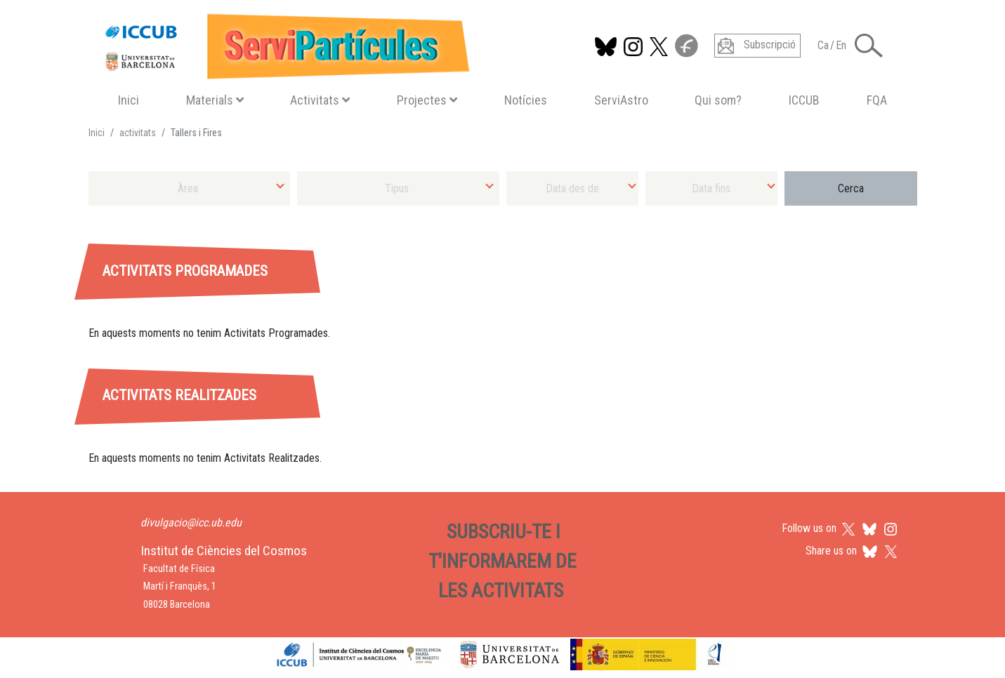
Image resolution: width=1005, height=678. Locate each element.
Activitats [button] (320, 100)
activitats (137, 132)
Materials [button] (215, 100)
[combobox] (189, 188)
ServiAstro (621, 100)
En (841, 45)
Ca (823, 45)
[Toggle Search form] (868, 45)
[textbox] (189, 188)
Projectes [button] (427, 100)
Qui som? (718, 100)
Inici (128, 100)
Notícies (525, 100)
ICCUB (804, 100)
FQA (877, 100)
